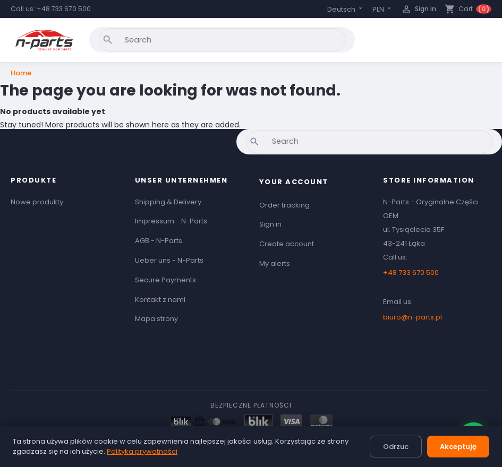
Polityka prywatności (142, 451)
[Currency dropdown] (382, 9)
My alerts (274, 263)
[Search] (222, 39)
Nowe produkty (37, 202)
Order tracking (284, 205)
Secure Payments (165, 280)
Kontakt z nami (160, 300)
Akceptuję (458, 447)
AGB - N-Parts (158, 241)
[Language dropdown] (345, 9)
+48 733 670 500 (64, 8)
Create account (286, 244)
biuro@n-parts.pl (412, 317)
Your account (293, 182)
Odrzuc (396, 447)
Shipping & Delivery (168, 202)
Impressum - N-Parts (171, 221)
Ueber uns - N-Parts (169, 260)
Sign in (270, 224)
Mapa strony (156, 319)
